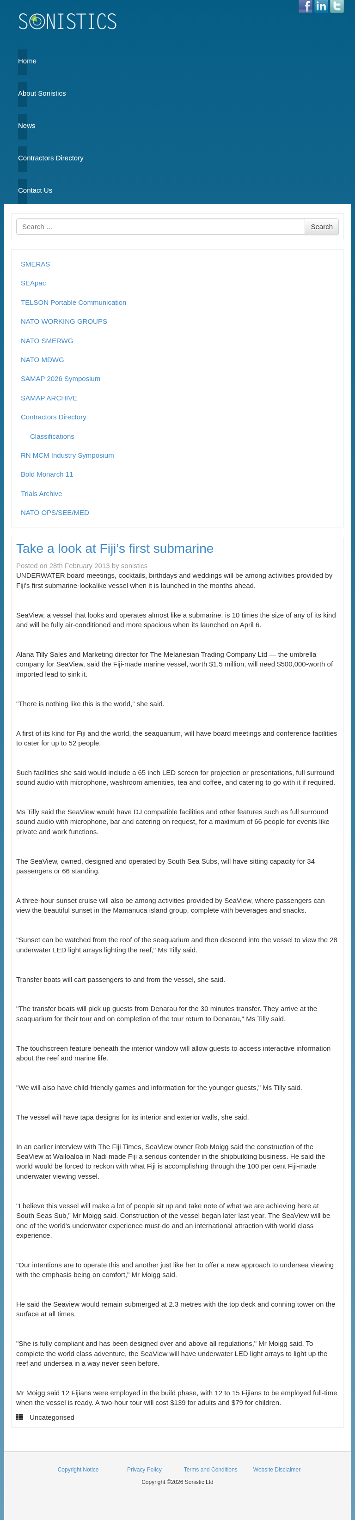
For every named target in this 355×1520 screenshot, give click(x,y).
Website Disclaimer (276, 1469)
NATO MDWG (42, 359)
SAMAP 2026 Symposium (60, 378)
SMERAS (35, 264)
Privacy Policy (144, 1469)
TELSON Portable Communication (73, 302)
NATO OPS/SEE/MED (55, 512)
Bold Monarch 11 (47, 474)
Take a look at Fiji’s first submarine (115, 548)
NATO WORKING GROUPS (64, 321)
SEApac (33, 283)
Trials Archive (41, 493)
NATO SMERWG (47, 341)
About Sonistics (22, 93)
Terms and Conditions (211, 1469)
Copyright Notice (78, 1469)
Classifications (52, 436)
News (22, 125)
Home (22, 61)
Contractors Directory (22, 158)
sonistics (134, 565)
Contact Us (22, 190)
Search (322, 226)
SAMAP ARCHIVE (49, 398)
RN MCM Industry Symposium (67, 455)
